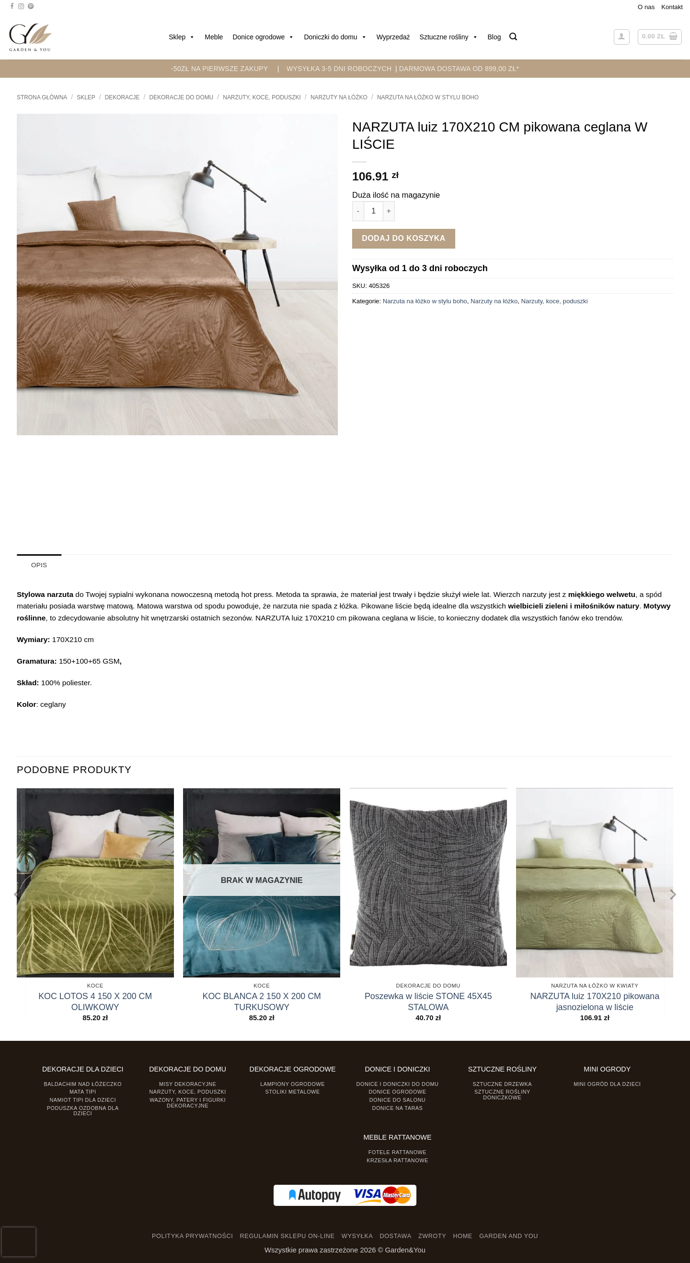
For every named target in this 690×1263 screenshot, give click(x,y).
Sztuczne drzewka (502, 1083)
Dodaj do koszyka (404, 238)
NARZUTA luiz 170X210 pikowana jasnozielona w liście (594, 1001)
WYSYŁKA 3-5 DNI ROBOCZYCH (339, 68)
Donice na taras (397, 1107)
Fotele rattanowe (397, 1152)
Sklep (182, 37)
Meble (214, 37)
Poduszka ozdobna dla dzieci (83, 1110)
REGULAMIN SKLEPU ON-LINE (287, 1235)
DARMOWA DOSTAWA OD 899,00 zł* (459, 68)
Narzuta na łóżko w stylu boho (428, 97)
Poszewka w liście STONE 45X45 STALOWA (428, 1001)
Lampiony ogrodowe (292, 1083)
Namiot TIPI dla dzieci (82, 1100)
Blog (494, 37)
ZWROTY (432, 1235)
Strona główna (42, 97)
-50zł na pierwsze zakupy (219, 68)
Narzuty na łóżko (339, 97)
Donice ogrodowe (263, 37)
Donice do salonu (397, 1100)
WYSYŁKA (357, 1235)
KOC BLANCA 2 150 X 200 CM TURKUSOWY (262, 1001)
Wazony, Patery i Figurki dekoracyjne (188, 1102)
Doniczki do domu (335, 37)
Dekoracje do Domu (182, 97)
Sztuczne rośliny (449, 37)
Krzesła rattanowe (397, 1160)
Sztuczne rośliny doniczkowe (502, 1094)
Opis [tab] (39, 565)
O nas (646, 7)
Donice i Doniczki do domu (397, 1083)
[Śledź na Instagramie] (21, 6)
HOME (462, 1235)
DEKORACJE (122, 97)
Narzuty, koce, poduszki (262, 97)
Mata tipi (82, 1092)
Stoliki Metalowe (292, 1092)
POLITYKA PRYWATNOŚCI (192, 1235)
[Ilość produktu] (373, 211)
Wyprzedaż (393, 37)
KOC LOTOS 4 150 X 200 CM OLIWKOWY (95, 1001)
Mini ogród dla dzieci (607, 1083)
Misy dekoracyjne (187, 1083)
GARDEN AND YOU (508, 1235)
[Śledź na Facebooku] (12, 6)
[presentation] (18, 1241)
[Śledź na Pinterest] (31, 6)
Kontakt (672, 7)
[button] (513, 36)
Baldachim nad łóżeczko (83, 1083)
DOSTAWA (395, 1235)
